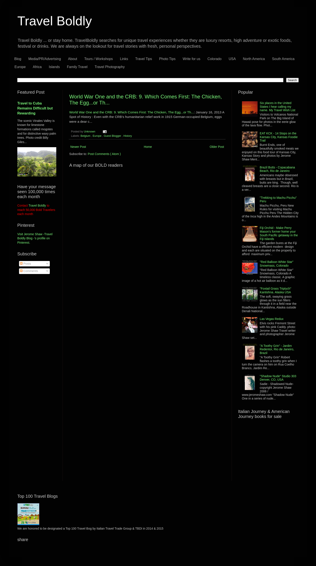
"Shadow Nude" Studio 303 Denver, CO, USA (278, 378)
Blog (17, 59)
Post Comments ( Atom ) (104, 154)
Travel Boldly (54, 21)
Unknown (90, 131)
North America (254, 59)
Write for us (191, 59)
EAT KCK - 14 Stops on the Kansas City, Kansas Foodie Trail (279, 137)
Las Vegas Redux (272, 319)
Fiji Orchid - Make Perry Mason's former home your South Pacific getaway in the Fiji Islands (279, 233)
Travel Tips (143, 59)
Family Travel (77, 67)
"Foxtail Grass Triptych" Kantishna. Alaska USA (275, 290)
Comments (29, 271)
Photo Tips (167, 59)
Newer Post (78, 146)
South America (283, 59)
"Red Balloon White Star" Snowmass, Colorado (276, 263)
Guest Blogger (113, 135)
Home (148, 146)
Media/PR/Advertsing (44, 59)
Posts (25, 263)
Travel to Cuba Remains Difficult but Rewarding (35, 108)
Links (124, 59)
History (127, 135)
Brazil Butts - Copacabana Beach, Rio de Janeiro (277, 169)
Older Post (217, 146)
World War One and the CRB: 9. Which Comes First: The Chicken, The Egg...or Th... (131, 112)
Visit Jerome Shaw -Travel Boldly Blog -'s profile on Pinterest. (35, 238)
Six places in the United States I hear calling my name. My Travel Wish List (277, 106)
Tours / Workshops (98, 59)
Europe (20, 67)
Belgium (86, 135)
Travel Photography (110, 67)
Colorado (214, 59)
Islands (54, 67)
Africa (37, 67)
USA (232, 59)
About (72, 59)
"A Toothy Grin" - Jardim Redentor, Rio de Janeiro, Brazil (277, 349)
